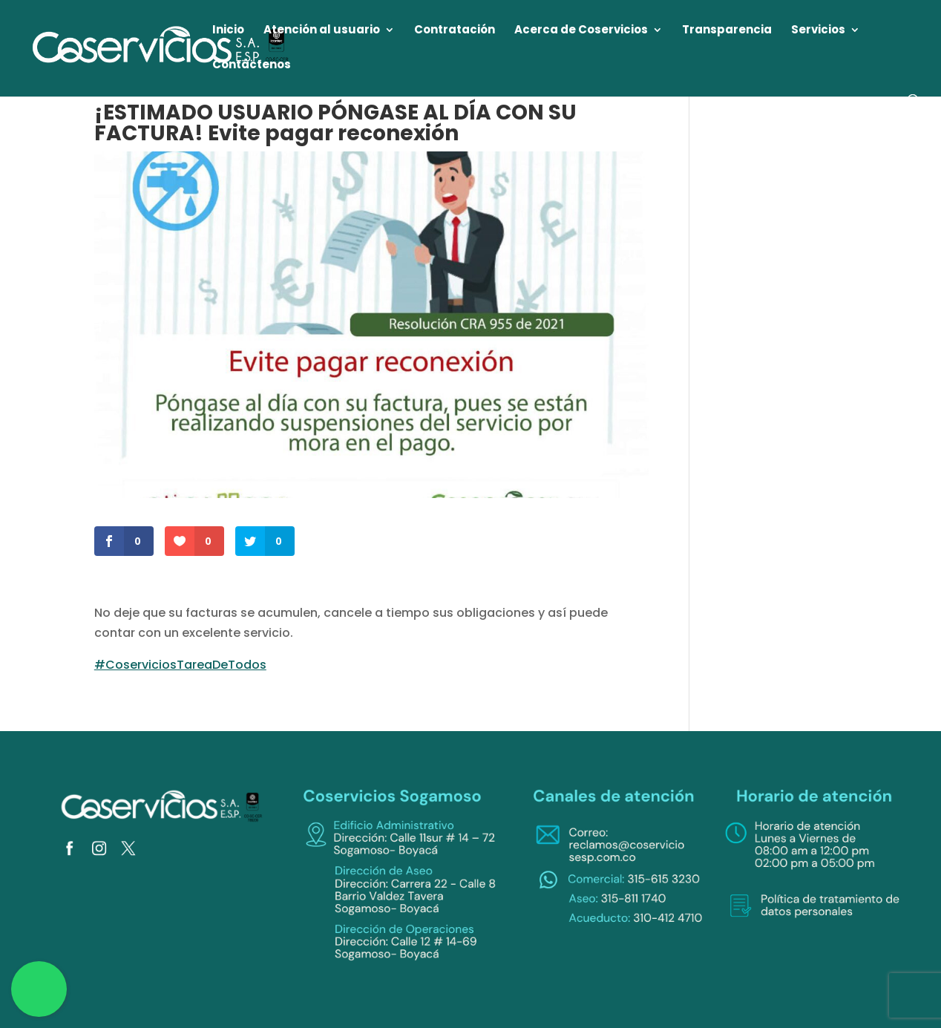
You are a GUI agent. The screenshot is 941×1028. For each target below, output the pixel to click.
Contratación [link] (454, 30)
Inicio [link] (228, 30)
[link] (161, 47)
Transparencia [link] (727, 30)
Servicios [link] (818, 30)
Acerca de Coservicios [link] (581, 30)
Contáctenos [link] (251, 65)
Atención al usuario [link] (321, 30)
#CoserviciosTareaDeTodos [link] (180, 664)
